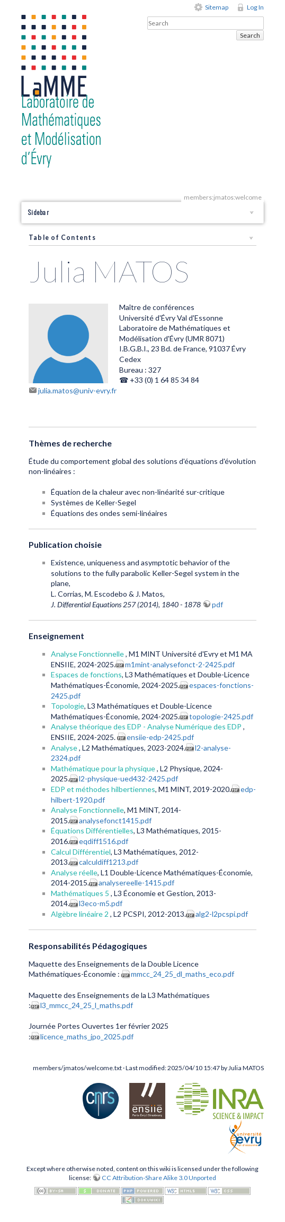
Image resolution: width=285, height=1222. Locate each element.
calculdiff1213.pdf (108, 861)
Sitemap (216, 7)
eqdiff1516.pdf (103, 841)
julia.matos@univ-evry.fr (77, 390)
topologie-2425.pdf (221, 716)
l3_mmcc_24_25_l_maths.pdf (86, 1005)
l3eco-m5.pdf (100, 903)
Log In (255, 7)
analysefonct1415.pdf (115, 820)
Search (250, 35)
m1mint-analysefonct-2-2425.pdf (180, 664)
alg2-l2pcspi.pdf (221, 913)
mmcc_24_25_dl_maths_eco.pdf (182, 973)
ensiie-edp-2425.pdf (160, 737)
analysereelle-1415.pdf (136, 882)
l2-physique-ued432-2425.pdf (128, 778)
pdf (217, 604)
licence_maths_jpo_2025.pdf (86, 1036)
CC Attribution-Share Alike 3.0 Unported (159, 1178)
